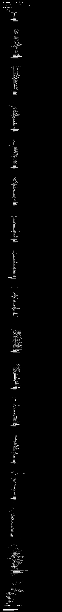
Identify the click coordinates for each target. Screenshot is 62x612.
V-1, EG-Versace (16, 59)
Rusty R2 (14, 160)
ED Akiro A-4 (15, 20)
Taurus (14, 103)
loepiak (14, 283)
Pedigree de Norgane (16, 571)
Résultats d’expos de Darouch (18, 562)
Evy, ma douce (13, 567)
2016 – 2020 (10, 145)
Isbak (16, 377)
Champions (8, 595)
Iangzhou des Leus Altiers (17, 360)
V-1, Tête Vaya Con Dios (17, 66)
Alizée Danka (15, 474)
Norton (14, 235)
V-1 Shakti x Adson (14, 507)
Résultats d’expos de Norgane (18, 572)
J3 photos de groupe (16, 328)
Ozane (12, 527)
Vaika (14, 508)
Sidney (14, 138)
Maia (14, 263)
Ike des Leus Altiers (16, 369)
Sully (14, 127)
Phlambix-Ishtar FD (16, 183)
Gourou (16, 430)
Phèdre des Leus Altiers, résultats (18, 544)
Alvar (14, 456)
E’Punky (14, 479)
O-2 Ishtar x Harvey (14, 206)
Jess (13, 327)
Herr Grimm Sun (16, 422)
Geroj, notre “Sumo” (14, 548)
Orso (14, 226)
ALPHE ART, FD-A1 (16, 43)
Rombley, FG (15, 152)
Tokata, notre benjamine (15, 545)
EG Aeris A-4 (15, 21)
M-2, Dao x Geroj (14, 253)
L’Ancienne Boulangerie (12, 594)
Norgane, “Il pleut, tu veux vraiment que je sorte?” (19, 570)
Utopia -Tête (15, 88)
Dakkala (14, 496)
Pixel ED (14, 179)
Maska (14, 271)
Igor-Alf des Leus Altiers (17, 365)
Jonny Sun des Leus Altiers (17, 349)
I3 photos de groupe (16, 387)
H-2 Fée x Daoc (13, 407)
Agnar (14, 457)
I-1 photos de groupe (16, 405)
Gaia (16, 435)
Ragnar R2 (15, 159)
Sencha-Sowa (15, 130)
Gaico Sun (15, 442)
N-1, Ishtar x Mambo (14, 167)
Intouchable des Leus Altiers (18, 359)
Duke (14, 500)
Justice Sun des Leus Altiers (17, 346)
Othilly (14, 221)
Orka (14, 218)
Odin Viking (13, 515)
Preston (14, 190)
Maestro (14, 264)
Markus (14, 272)
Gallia (16, 436)
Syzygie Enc (15, 113)
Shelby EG (15, 108)
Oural (11, 521)
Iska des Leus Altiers (16, 366)
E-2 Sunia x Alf (13, 462)
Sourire (14, 122)
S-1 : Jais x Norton (14, 106)
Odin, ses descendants (16, 580)
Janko (14, 321)
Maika (14, 275)
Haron (14, 408)
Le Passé (9, 558)
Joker (14, 312)
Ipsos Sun (14, 394)
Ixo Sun (14, 393)
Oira (11, 534)
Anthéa (14, 460)
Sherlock (14, 139)
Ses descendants (18, 561)
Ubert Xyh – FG (15, 73)
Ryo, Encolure (15, 153)
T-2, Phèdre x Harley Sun (15, 90)
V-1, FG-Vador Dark (16, 62)
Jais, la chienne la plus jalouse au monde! (18, 556)
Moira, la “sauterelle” (14, 555)
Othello (14, 224)
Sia (13, 132)
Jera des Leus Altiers (16, 334)
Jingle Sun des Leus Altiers (17, 344)
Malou (14, 266)
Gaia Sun (14, 447)
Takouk (14, 101)
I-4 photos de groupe (16, 371)
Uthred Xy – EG (16, 69)
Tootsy (12, 517)
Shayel (14, 116)
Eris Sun (14, 464)
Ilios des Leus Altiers (16, 368)
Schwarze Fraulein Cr (16, 114)
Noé (13, 246)
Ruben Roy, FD (15, 151)
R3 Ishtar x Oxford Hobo (15, 175)
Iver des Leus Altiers (16, 353)
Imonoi (16, 381)
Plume (14, 193)
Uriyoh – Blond (15, 74)
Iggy (14, 403)
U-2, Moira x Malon (14, 67)
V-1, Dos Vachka (16, 64)
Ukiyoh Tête (15, 76)
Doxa (14, 492)
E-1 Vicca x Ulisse (14, 478)
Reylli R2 (14, 166)
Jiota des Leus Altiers (16, 339)
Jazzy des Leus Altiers (17, 336)
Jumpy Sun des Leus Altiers (17, 342)
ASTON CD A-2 (16, 30)
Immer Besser (15, 399)
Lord (14, 305)
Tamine (12, 535)
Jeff (13, 322)
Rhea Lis (12, 528)
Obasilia (14, 200)
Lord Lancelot (15, 293)
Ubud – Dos (15, 86)
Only (14, 220)
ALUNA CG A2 (15, 31)
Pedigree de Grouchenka (17, 551)
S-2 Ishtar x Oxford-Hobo (15, 115)
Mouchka (14, 276)
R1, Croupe (15, 155)
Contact (7, 603)
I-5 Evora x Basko (14, 351)
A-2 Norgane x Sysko (14, 472)
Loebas (14, 284)
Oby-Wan (14, 203)
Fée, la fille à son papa (14, 569)
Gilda (16, 438)
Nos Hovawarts (8, 537)
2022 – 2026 (10, 11)
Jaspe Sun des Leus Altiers (17, 347)
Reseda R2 (15, 163)
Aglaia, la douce (13, 588)
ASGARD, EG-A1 (16, 40)
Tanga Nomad (13, 531)
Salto (14, 118)
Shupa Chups (15, 120)
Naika (14, 173)
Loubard (14, 288)
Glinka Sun (15, 449)
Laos (14, 289)
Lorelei (14, 300)
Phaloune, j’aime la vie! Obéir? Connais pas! (18, 577)
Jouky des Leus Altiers (17, 330)
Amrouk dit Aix (15, 453)
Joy (13, 315)
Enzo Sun (14, 468)
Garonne (16, 437)
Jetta (14, 325)
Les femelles (15, 380)
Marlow (14, 270)
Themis (14, 102)
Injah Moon (15, 400)
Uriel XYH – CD (16, 70)
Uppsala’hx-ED (15, 68)
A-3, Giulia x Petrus (14, 26)
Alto (13, 483)
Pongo (14, 194)
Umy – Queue (15, 89)
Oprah (14, 217)
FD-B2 (14, 16)
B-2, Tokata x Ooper (14, 12)
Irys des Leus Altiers (16, 370)
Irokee (14, 404)
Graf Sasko (17, 433)
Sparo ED (14, 107)
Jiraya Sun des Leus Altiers (17, 348)
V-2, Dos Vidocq (16, 54)
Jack (13, 314)
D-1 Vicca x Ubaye (14, 498)
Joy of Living (15, 313)
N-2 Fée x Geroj (13, 247)
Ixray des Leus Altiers (16, 358)
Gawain (16, 431)
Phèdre (14, 196)
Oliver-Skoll (15, 204)
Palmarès (9, 592)
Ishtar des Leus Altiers (17, 367)
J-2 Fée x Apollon (14, 329)
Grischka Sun (15, 446)
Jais (13, 324)
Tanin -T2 (14, 93)
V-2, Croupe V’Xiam (16, 55)
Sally (14, 136)
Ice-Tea (16, 379)
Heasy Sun (15, 416)
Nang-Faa (14, 233)
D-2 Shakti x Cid (13, 489)
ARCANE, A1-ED (16, 39)
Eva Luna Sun (15, 467)
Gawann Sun (15, 443)
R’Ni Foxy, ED (15, 147)
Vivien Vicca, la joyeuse (15, 584)
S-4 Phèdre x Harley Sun (15, 129)
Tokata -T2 (15, 94)
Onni (14, 225)
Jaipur (14, 311)
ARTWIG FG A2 (16, 33)
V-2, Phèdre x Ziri (14, 46)
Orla (13, 198)
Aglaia (14, 488)
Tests (9, 602)
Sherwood (14, 144)
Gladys (16, 440)
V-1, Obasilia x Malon (14, 57)
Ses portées (15, 552)
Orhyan (12, 530)
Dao (13, 491)
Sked (14, 119)
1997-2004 (10, 511)
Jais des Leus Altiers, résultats (18, 557)
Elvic (14, 481)
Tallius (12, 514)
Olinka (14, 201)
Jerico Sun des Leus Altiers (17, 343)
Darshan (14, 495)
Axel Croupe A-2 (16, 36)
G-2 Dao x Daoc (13, 425)
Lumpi (14, 279)
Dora (14, 490)
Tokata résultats (15, 546)
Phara (14, 191)
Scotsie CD (15, 109)
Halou (14, 410)
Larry (14, 297)
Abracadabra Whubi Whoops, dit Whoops (20, 473)
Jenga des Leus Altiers (17, 331)
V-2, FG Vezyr (15, 52)
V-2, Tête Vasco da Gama (17, 56)
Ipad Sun (14, 390)
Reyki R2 (14, 165)
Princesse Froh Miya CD (17, 181)
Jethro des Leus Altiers (17, 337)
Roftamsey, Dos (15, 154)
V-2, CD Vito (15, 49)
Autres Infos (8, 597)
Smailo (14, 128)
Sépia (14, 121)
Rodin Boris (13, 519)
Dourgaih (14, 494)
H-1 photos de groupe (16, 424)
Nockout (14, 232)
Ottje (14, 199)
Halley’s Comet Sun (16, 421)
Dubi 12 (14, 497)
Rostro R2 (14, 162)
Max (14, 258)
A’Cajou (14, 485)
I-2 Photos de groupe (16, 396)
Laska (14, 299)
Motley (14, 256)
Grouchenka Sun (16, 445)
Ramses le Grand (16, 176)
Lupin (14, 304)
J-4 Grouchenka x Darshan (15, 308)
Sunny (14, 125)
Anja (14, 487)
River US (14, 177)
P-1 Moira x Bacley (14, 184)
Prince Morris (15, 187)
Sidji (14, 124)
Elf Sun (14, 470)
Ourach (12, 512)
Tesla (14, 99)
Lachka (14, 291)
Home (7, 9)
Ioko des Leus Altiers (16, 357)
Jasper (14, 310)
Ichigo (16, 374)
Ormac (14, 214)
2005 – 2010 (10, 451)
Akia (14, 475)
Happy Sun (15, 419)
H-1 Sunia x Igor (13, 415)
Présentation (8, 596)
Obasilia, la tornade (14, 541)
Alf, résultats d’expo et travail (18, 590)
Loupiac (14, 294)
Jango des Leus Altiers (17, 332)
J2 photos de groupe (16, 340)
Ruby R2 (14, 164)
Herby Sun (15, 417)
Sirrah (14, 140)
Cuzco (12, 509)
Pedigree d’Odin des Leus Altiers (18, 581)
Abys (14, 476)
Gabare (16, 432)
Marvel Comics (15, 262)
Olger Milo (12, 518)
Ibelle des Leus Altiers (17, 364)
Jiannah (14, 320)
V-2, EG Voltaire (16, 48)
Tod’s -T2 (14, 91)
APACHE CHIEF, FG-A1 (17, 44)
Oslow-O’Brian (15, 202)
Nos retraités (10, 547)
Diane (14, 505)
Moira (14, 265)
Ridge (12, 522)
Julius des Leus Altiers (17, 333)
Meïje (14, 254)
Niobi (14, 234)
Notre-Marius (15, 241)
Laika (14, 302)
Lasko (14, 290)
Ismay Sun (15, 395)
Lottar (14, 280)
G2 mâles (14, 426)
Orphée (14, 209)
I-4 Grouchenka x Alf (14, 362)
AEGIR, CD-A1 (15, 41)
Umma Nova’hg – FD (16, 72)
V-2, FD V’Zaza (15, 51)
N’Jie (14, 240)
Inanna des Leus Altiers (17, 363)
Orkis (14, 205)
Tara (11, 523)
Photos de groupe (16, 350)
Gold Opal (17, 439)
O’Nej (12, 536)
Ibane (16, 384)
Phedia (14, 195)
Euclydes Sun (15, 463)
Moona (14, 255)
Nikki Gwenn (15, 237)
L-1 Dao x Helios (13, 296)
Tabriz (12, 529)
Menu (5, 7)
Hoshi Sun (15, 420)
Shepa (14, 143)
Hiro (14, 409)
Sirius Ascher (15, 123)
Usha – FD (15, 83)
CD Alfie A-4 (15, 22)
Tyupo (14, 104)
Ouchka (14, 219)
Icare (14, 401)
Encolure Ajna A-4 (16, 25)
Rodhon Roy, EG (16, 148)
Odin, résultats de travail (17, 579)
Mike (14, 259)
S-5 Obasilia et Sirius (14, 137)
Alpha (14, 486)
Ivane (14, 398)
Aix (13, 455)
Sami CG (14, 110)
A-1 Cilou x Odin (13, 482)
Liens (9, 600)
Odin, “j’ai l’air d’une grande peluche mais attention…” (20, 578)
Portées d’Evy (15, 568)
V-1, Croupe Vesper (16, 65)
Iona (13, 406)
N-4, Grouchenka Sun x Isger (15, 231)
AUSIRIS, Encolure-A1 (17, 45)
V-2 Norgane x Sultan (14, 506)
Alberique (14, 477)
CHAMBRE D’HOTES (10, 593)
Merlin (14, 261)
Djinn (14, 504)
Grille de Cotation (11, 599)
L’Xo (14, 292)
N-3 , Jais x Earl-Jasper (14, 239)
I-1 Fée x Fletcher (14, 397)
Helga (14, 411)
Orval (14, 230)
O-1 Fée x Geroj (13, 223)
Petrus (14, 186)
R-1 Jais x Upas (13, 146)
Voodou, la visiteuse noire (15, 587)
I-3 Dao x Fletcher (14, 372)
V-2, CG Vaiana (15, 50)
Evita (14, 480)
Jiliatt (14, 323)
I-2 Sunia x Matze (14, 388)
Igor (16, 376)
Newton (14, 242)
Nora (14, 238)
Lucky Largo (15, 301)
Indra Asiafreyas (18, 385)
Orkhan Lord (15, 211)
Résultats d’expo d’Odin (17, 582)
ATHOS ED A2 (15, 28)
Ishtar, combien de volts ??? (15, 553)
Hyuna (14, 413)
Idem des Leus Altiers (16, 352)
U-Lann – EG (15, 80)
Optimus (14, 213)
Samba (14, 141)
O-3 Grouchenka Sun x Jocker (16, 216)
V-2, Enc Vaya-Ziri (16, 53)
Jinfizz (14, 326)
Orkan (14, 227)
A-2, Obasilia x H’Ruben (15, 27)
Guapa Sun (15, 450)
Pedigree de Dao (16, 564)
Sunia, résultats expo (16, 586)
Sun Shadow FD (16, 111)
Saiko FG (14, 112)
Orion (14, 228)
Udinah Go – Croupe (16, 75)
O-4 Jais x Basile (13, 197)
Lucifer (14, 303)
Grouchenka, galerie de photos (18, 550)
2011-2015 (10, 277)
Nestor (14, 252)
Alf (13, 458)
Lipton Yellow (15, 298)
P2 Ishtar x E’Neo (14, 178)
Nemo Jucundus (15, 236)
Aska (14, 461)
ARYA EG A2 (15, 29)
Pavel (14, 189)
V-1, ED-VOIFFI (16, 58)
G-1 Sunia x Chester (14, 441)
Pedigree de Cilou (16, 574)
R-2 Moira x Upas (14, 156)
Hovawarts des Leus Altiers (13, 2)
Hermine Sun (15, 418)
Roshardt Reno (13, 513)
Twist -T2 (14, 95)
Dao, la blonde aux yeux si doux (16, 563)
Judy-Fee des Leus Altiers (17, 338)
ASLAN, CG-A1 (16, 42)
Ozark (14, 210)
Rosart (12, 525)
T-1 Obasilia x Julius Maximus (16, 96)
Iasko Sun (14, 389)
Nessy (14, 168)
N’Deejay (14, 251)
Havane (14, 414)
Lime (14, 286)
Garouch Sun (15, 444)
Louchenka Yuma (16, 295)
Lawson (14, 307)
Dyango (14, 499)
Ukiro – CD (15, 81)
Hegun (14, 412)
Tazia (11, 520)
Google (16, 427)
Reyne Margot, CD (16, 149)
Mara (14, 260)
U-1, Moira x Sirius (14, 78)
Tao (13, 100)
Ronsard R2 (15, 158)
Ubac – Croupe (15, 87)
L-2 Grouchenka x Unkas (15, 287)
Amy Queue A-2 (16, 37)
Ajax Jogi (14, 484)
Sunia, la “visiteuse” (14, 585)
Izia (16, 386)
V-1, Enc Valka (15, 63)
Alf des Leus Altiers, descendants (18, 591)
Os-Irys (14, 222)
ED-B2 (14, 13)
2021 (9, 105)
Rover (12, 516)
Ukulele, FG (15, 84)
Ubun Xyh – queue (16, 77)
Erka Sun (14, 469)
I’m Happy (17, 383)
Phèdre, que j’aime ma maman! (16, 543)
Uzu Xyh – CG (15, 71)
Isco (13, 402)
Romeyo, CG (15, 150)
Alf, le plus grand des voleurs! (16, 589)
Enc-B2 (14, 18)
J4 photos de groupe (16, 316)
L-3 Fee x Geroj (13, 278)
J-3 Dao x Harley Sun (14, 317)
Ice (15, 375)
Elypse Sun (15, 471)
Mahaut (14, 274)
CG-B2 (14, 15)
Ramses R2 (15, 161)
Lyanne (14, 306)
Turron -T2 (15, 92)
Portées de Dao (15, 565)
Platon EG (14, 180)
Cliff (11, 510)
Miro (14, 273)
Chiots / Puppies (8, 10)
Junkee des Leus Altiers (17, 335)
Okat (11, 532)
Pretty (14, 188)
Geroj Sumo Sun (16, 448)
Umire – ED (15, 79)
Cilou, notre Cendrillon (14, 573)
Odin (11, 524)
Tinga (11, 533)
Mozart (14, 257)
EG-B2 (14, 14)
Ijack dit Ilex (17, 378)
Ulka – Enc (15, 85)
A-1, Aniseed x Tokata (14, 38)
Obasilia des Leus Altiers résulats (18, 542)
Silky (14, 131)
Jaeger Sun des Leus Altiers (17, 345)
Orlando (14, 215)
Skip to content (9, 7)
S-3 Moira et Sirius (14, 117)
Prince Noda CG (16, 182)
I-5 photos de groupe (16, 361)
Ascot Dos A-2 (15, 35)
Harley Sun (15, 423)
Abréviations (10, 598)
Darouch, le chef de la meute (15, 559)
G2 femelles (15, 434)
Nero (14, 249)
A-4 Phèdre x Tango (14, 19)
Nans (14, 250)
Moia (14, 269)
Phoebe (14, 185)
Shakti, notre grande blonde (15, 583)
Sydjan (14, 126)
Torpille (12, 526)
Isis (16, 382)
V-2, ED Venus (15, 47)
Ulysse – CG (15, 82)
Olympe (14, 212)
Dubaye (14, 501)
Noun (14, 174)
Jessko (14, 309)
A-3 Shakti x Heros (14, 452)
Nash (14, 169)
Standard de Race (11, 601)
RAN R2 (14, 157)
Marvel (14, 267)
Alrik (14, 459)
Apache (14, 454)
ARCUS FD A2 (15, 32)
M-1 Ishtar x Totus (14, 268)
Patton (14, 192)
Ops (13, 229)
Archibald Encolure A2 (17, 34)
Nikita (14, 243)
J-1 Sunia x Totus (13, 341)
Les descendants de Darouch (18, 560)
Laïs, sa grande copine (14, 566)
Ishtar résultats (15, 554)
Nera (14, 248)
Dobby (14, 493)
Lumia (14, 285)
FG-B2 (14, 17)
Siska (14, 142)
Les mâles (14, 373)
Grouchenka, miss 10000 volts (16, 549)
